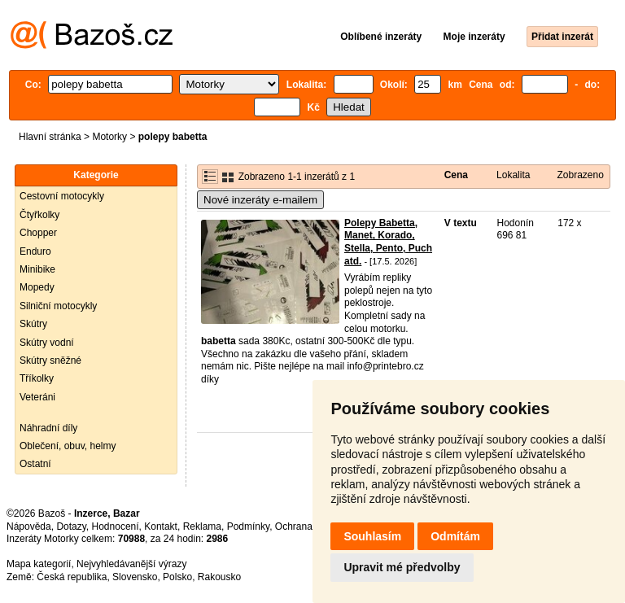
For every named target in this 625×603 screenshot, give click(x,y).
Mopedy (37, 287)
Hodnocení (115, 526)
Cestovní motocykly (62, 196)
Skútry (33, 324)
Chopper (38, 232)
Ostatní (35, 464)
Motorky (109, 136)
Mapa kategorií (39, 564)
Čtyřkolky (39, 215)
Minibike (37, 269)
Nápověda (29, 526)
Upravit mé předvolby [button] (401, 567)
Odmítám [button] (455, 536)
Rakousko (219, 577)
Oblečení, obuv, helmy (68, 446)
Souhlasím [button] (372, 536)
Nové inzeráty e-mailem (260, 200)
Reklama (202, 526)
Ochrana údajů (307, 526)
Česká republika (72, 577)
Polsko (177, 577)
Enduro (35, 251)
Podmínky (248, 526)
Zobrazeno (580, 175)
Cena (456, 175)
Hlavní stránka (50, 136)
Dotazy (70, 526)
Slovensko (134, 577)
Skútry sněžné (50, 360)
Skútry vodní (47, 342)
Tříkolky (37, 378)
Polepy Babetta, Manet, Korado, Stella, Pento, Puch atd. (388, 242)
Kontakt (160, 526)
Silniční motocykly (58, 306)
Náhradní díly (48, 428)
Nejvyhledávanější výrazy (131, 564)
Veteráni (37, 397)
